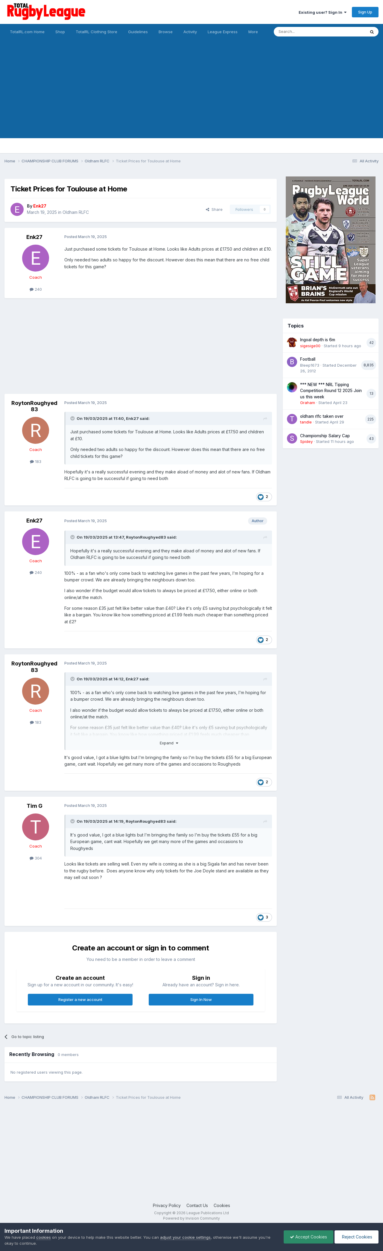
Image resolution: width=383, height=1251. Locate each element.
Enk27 (34, 237)
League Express (223, 31)
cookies (43, 1237)
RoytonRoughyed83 (34, 406)
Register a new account (80, 999)
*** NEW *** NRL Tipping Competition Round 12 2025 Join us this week (331, 390)
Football (307, 359)
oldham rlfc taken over (322, 416)
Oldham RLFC (76, 212)
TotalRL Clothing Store (96, 31)
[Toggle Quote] (73, 418)
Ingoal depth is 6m (317, 339)
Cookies (222, 1205)
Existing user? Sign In (322, 12)
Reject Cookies (356, 1236)
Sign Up (365, 12)
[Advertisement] (191, 96)
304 (36, 858)
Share (214, 209)
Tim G (34, 806)
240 (36, 289)
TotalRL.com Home (27, 31)
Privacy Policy (167, 1205)
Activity (190, 31)
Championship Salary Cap (325, 435)
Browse (166, 31)
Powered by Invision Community (191, 1218)
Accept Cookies (308, 1236)
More (253, 31)
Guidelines (138, 31)
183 (35, 461)
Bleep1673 (309, 365)
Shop (60, 31)
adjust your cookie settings (185, 1237)
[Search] (304, 31)
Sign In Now (201, 999)
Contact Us (197, 1205)
